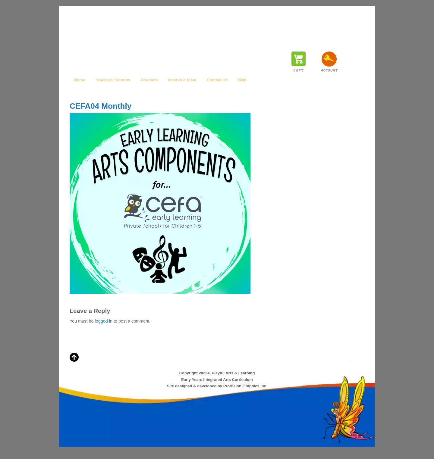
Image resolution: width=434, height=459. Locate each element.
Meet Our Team (182, 80)
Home (79, 80)
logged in (103, 321)
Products (149, 80)
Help (242, 80)
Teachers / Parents (113, 80)
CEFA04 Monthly (100, 106)
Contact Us (217, 80)
